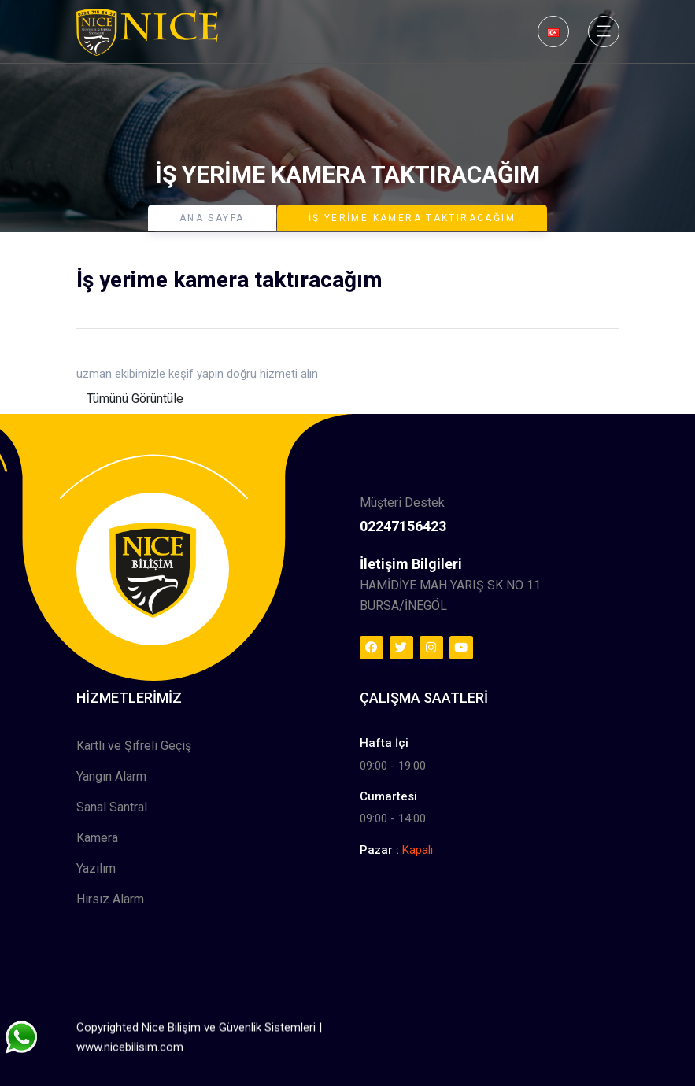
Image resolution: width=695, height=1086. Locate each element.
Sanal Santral (111, 807)
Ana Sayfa (212, 217)
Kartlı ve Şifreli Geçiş (133, 745)
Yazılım (96, 868)
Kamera (97, 837)
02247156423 (403, 526)
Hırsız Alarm (110, 899)
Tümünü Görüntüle (135, 398)
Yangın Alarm (111, 776)
